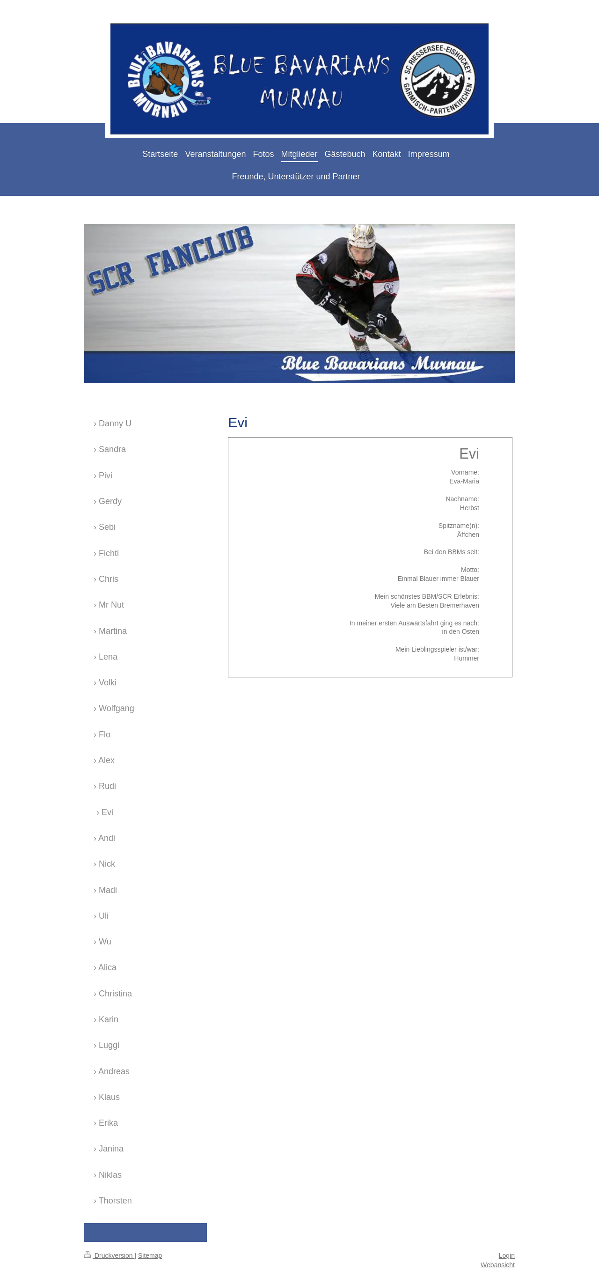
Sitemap (150, 1255)
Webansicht (498, 1265)
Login (507, 1255)
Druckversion (109, 1255)
